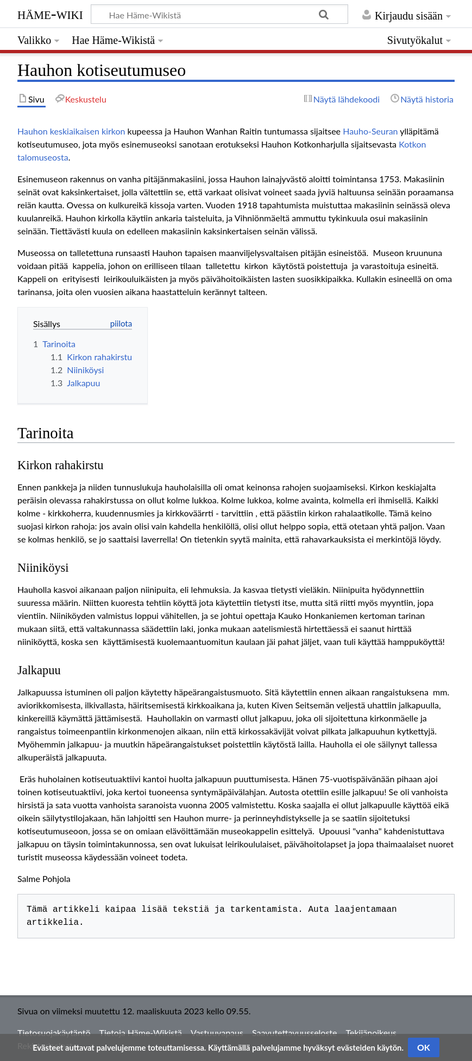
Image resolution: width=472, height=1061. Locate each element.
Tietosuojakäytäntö (54, 1032)
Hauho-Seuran (370, 131)
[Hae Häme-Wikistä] (219, 14)
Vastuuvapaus (217, 1032)
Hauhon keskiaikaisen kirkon (71, 131)
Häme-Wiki (50, 13)
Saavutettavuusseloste (294, 1032)
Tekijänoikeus (371, 1032)
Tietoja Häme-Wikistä (140, 1032)
